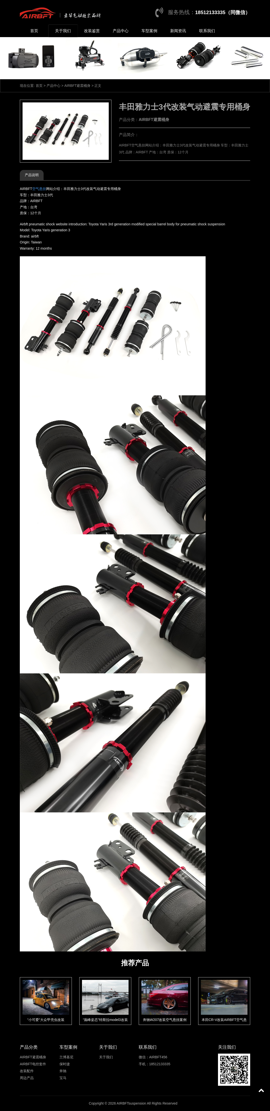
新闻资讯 (178, 31)
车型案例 (149, 31)
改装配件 (27, 1071)
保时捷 (64, 1064)
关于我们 (63, 31)
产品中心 (121, 31)
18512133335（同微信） (222, 12)
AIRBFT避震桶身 (77, 86)
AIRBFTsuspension (131, 1103)
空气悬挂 (39, 189)
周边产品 (27, 1078)
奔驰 (62, 1071)
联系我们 (207, 31)
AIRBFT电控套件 (33, 1064)
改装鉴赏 (92, 31)
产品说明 (32, 175)
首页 (34, 31)
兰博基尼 (66, 1057)
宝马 (62, 1078)
